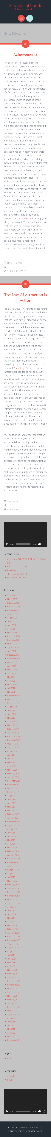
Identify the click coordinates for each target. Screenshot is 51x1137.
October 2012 (12, 988)
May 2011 (11, 1029)
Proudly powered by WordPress (24, 1127)
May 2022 (11, 677)
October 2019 (12, 699)
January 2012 (13, 1003)
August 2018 (12, 751)
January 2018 (13, 777)
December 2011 (13, 1007)
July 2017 (11, 799)
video (10, 271)
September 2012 (13, 992)
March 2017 (12, 810)
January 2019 (13, 732)
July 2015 (11, 877)
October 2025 (12, 614)
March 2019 (12, 725)
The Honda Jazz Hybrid (17, 574)
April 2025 (11, 629)
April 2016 (11, 844)
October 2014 (12, 899)
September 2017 (13, 792)
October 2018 (12, 744)
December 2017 (13, 780)
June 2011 (11, 1025)
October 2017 (12, 788)
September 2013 (13, 947)
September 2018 (13, 747)
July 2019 (11, 710)
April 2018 (11, 766)
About (9, 1058)
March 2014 (12, 925)
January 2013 (13, 977)
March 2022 (12, 684)
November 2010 (13, 1040)
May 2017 (11, 806)
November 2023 (13, 658)
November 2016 (13, 821)
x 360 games (20, 271)
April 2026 (11, 595)
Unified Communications (17, 566)
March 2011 (12, 1036)
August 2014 (12, 907)
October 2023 (12, 662)
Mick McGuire (25, 218)
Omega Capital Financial (26, 5)
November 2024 (13, 640)
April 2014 (11, 921)
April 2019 (11, 721)
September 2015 (13, 869)
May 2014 (11, 918)
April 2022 (11, 680)
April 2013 (11, 966)
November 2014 (13, 895)
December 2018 (13, 736)
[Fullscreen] (43, 544)
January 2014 (13, 933)
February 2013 (13, 973)
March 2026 (12, 599)
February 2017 (13, 814)
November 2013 (13, 940)
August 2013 (12, 951)
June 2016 (11, 836)
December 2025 (13, 606)
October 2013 (12, 944)
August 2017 (12, 795)
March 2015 (12, 881)
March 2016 (12, 847)
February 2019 (13, 729)
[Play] (7, 544)
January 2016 (13, 855)
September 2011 (13, 1014)
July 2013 (11, 955)
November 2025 (13, 610)
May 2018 (11, 762)
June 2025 (11, 625)
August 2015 (12, 873)
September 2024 (13, 647)
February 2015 (13, 884)
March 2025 (12, 632)
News (9, 1079)
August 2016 (12, 829)
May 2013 (11, 962)
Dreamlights (12, 570)
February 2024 (13, 655)
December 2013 (13, 936)
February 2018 (13, 773)
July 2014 (11, 910)
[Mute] (39, 544)
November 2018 (13, 740)
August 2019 (12, 706)
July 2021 (11, 688)
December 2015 (13, 858)
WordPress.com (34, 1131)
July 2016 (11, 832)
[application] (25, 534)
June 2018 (11, 758)
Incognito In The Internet (17, 577)
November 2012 (13, 984)
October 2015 (12, 866)
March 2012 (12, 996)
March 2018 (12, 769)
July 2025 (11, 621)
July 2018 (11, 755)
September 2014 (13, 903)
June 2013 (11, 958)
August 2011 (12, 1018)
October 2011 (12, 1010)
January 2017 (13, 818)
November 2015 (13, 862)
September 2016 (13, 825)
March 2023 (12, 669)
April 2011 (11, 1033)
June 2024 (11, 651)
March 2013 (12, 970)
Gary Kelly (19, 368)
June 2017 (11, 803)
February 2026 (13, 603)
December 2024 (13, 636)
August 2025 (12, 617)
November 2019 (13, 695)
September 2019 (13, 703)
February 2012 (13, 999)
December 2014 (13, 892)
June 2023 (11, 666)
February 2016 (13, 851)
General (10, 1076)
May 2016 (11, 840)
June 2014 (11, 914)
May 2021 (11, 692)
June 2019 (11, 714)
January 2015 (13, 888)
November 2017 (13, 784)
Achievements (25, 54)
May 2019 (11, 718)
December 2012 (13, 981)
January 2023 (13, 673)
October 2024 (12, 643)
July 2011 (11, 1021)
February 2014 (13, 929)
